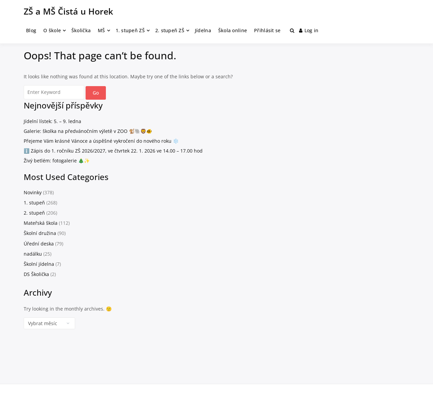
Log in (309, 30)
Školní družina (40, 233)
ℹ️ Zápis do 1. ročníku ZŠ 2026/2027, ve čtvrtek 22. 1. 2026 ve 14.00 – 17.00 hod (113, 150)
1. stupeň (34, 202)
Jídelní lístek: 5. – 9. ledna (52, 121)
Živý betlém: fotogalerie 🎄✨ (57, 160)
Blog (31, 30)
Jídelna (203, 30)
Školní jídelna (39, 264)
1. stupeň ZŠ (130, 30)
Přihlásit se (267, 30)
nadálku (33, 254)
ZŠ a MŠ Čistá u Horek (68, 11)
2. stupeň (34, 213)
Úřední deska (39, 243)
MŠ (101, 30)
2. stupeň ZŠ (169, 30)
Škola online (232, 30)
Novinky (33, 192)
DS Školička (36, 274)
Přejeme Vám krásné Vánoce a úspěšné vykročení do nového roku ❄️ (101, 141)
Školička (81, 30)
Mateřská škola (41, 223)
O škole (52, 30)
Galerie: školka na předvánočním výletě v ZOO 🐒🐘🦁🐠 (88, 131)
